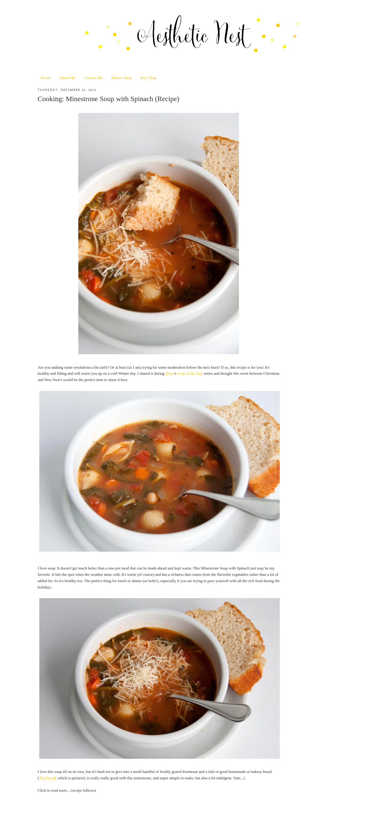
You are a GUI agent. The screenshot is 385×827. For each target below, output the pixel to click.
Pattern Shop (121, 77)
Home (45, 77)
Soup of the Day (190, 373)
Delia (169, 373)
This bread (47, 778)
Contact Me (93, 77)
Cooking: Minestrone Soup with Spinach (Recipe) (108, 99)
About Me (67, 77)
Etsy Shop (148, 77)
